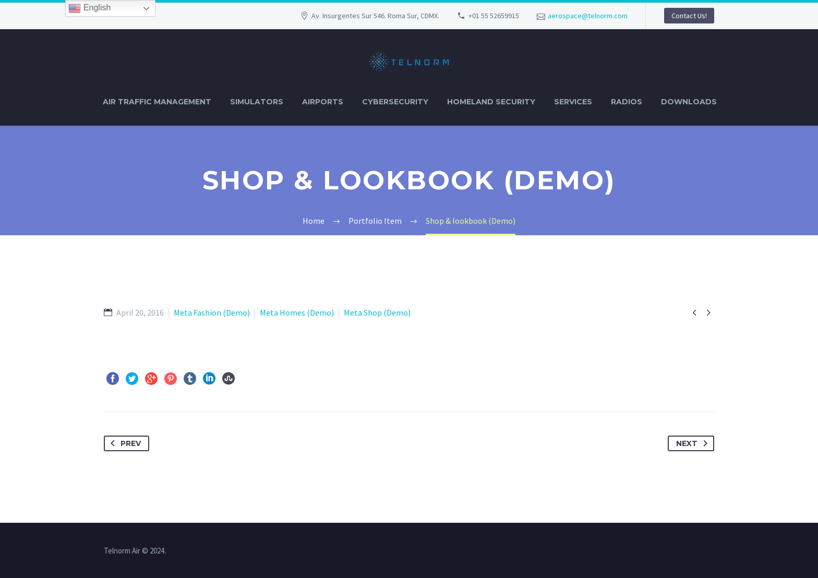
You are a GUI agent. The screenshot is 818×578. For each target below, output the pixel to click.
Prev (123, 443)
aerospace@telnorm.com (588, 15)
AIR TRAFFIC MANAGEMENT (157, 101)
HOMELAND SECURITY (491, 101)
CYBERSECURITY (395, 101)
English (89, 8)
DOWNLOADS (689, 101)
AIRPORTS (322, 101)
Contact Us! (689, 15)
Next (694, 443)
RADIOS (626, 101)
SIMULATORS (256, 101)
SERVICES (573, 101)
